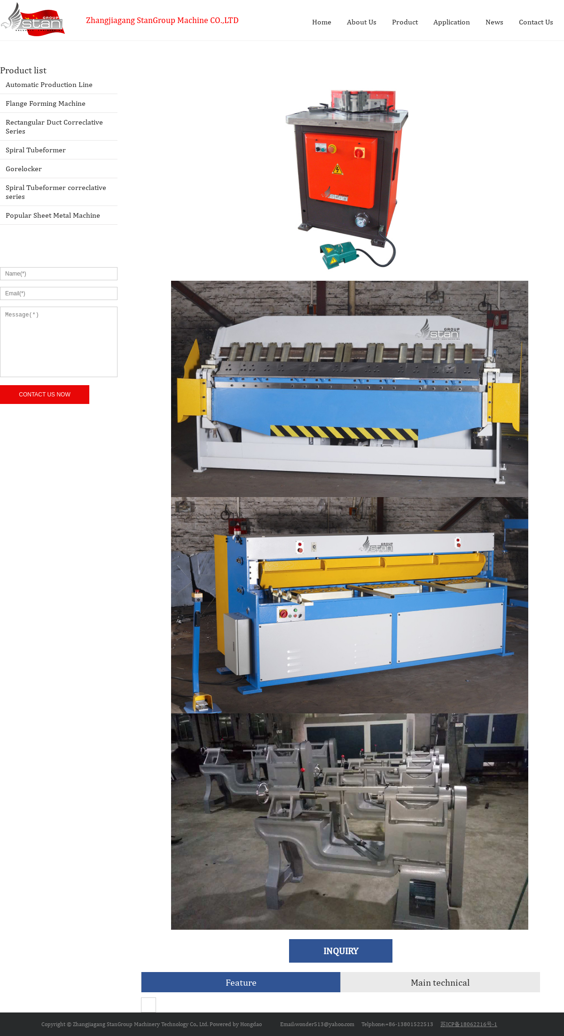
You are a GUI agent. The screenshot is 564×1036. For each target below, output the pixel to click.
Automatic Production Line (49, 84)
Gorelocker (24, 168)
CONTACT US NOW (44, 394)
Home (321, 21)
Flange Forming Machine (46, 103)
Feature (241, 982)
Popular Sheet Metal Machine (53, 215)
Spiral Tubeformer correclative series (56, 192)
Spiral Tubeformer (36, 149)
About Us (361, 21)
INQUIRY (340, 950)
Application (451, 21)
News (494, 21)
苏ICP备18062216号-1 (468, 1024)
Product (405, 21)
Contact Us (536, 21)
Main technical (440, 982)
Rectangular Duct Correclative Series (54, 126)
